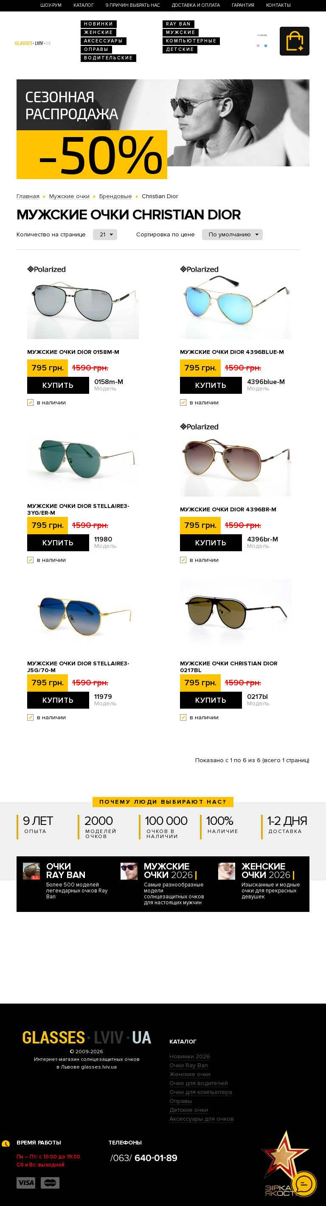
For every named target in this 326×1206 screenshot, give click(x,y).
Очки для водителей (198, 1083)
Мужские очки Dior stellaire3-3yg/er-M (78, 509)
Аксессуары (103, 41)
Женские (98, 32)
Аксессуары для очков (201, 1118)
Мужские (180, 32)
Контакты (278, 5)
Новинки (98, 24)
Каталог (83, 5)
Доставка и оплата (196, 5)
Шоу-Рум (51, 5)
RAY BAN (178, 24)
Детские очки (188, 1109)
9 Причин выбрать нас (133, 5)
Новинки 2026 (189, 1056)
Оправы (96, 49)
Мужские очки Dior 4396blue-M (232, 352)
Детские (180, 49)
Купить (58, 385)
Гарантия (243, 5)
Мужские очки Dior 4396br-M (228, 509)
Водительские (108, 58)
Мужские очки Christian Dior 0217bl (228, 667)
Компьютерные (191, 41)
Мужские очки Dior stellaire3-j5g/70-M (78, 667)
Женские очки (190, 1074)
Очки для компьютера (200, 1092)
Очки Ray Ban (188, 1065)
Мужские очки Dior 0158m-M (73, 352)
